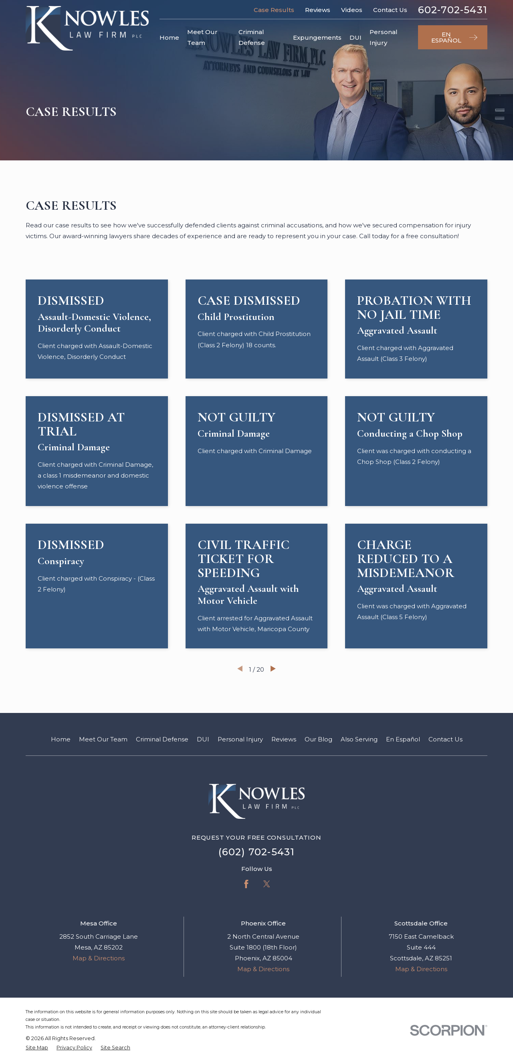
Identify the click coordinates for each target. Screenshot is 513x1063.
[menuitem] (37, 1048)
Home (61, 739)
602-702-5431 (452, 10)
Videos (351, 10)
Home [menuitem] (169, 37)
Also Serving (359, 739)
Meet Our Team (103, 739)
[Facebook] (246, 884)
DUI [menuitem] (355, 37)
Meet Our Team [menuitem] (202, 37)
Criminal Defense (162, 739)
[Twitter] (267, 884)
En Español (403, 739)
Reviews (317, 10)
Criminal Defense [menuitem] (251, 37)
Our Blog (318, 739)
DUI (203, 739)
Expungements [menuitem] (317, 37)
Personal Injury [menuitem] (384, 37)
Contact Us (390, 10)
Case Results (274, 10)
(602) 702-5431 (256, 852)
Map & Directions (99, 958)
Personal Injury (240, 739)
